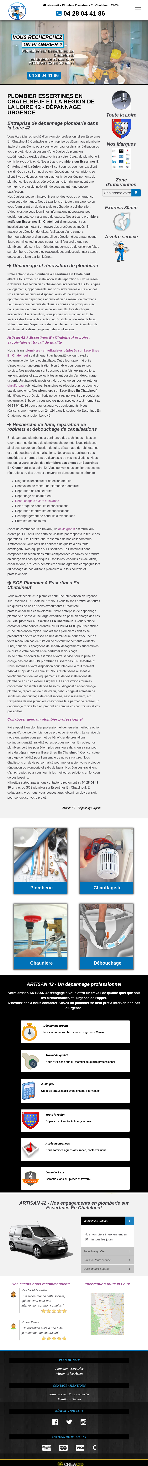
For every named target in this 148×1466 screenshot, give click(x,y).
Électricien (75, 1373)
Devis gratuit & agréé (96, 1268)
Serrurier (77, 1368)
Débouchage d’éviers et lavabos (37, 501)
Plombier (61, 1368)
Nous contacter (78, 1394)
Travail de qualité (94, 1251)
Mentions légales (69, 1399)
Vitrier (60, 1373)
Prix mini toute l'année (97, 1260)
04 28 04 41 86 (86, 15)
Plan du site (57, 1394)
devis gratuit (66, 529)
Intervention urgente (96, 1220)
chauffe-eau (15, 385)
